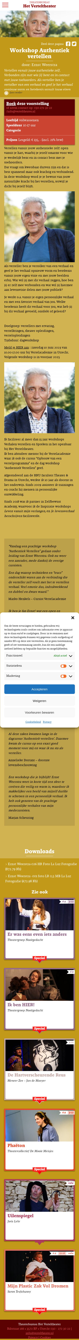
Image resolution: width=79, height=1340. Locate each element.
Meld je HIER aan (16, 347)
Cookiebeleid (33, 722)
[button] (73, 618)
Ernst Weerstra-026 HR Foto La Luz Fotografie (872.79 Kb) (41, 867)
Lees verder (16, 92)
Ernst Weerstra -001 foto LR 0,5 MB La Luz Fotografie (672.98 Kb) (38, 879)
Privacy (47, 722)
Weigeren (39, 701)
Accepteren (40, 689)
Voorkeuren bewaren (39, 712)
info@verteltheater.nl (40, 1333)
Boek (11, 104)
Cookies (45, 1337)
